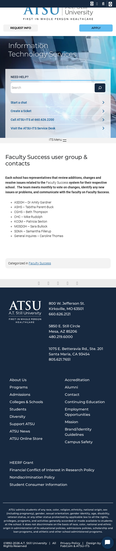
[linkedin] (58, 283)
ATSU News (20, 431)
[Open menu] (58, 140)
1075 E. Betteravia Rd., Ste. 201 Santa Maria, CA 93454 (76, 351)
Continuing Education (85, 402)
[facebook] (39, 283)
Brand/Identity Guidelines (78, 432)
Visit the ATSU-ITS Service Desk (58, 128)
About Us (18, 380)
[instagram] (67, 283)
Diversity (17, 416)
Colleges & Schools (26, 402)
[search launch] (103, 3)
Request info (20, 28)
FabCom (66, 546)
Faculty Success (40, 263)
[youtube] (77, 283)
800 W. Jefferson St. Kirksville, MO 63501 (67, 306)
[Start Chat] (108, 543)
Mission (71, 422)
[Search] (100, 87)
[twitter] (48, 283)
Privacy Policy (70, 543)
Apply (96, 28)
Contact (72, 394)
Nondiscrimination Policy (32, 477)
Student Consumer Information (38, 485)
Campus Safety (79, 442)
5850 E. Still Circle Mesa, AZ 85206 (64, 329)
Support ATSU (22, 424)
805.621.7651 (60, 359)
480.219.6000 (61, 337)
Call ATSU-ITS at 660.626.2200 (58, 120)
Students (18, 409)
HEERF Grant (21, 463)
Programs (19, 387)
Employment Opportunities (77, 412)
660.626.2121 (60, 314)
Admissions (20, 394)
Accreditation (77, 380)
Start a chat (58, 103)
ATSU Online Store (26, 438)
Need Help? (19, 77)
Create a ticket (58, 111)
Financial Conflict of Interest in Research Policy (52, 470)
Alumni (71, 387)
